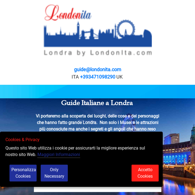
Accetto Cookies (145, 173)
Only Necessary (54, 173)
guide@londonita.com (97, 69)
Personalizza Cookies (23, 173)
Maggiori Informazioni (58, 154)
